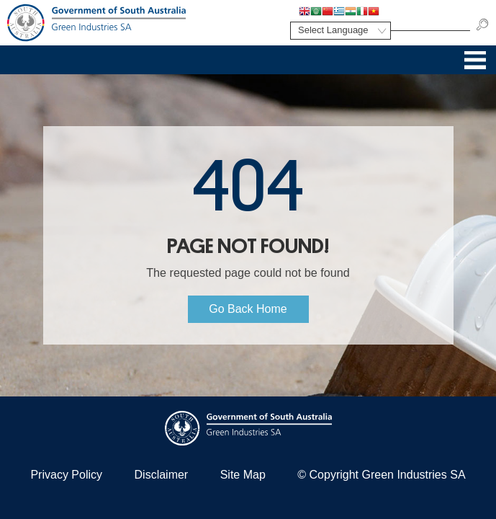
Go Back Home (248, 309)
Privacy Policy (66, 475)
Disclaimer (162, 475)
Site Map (243, 475)
